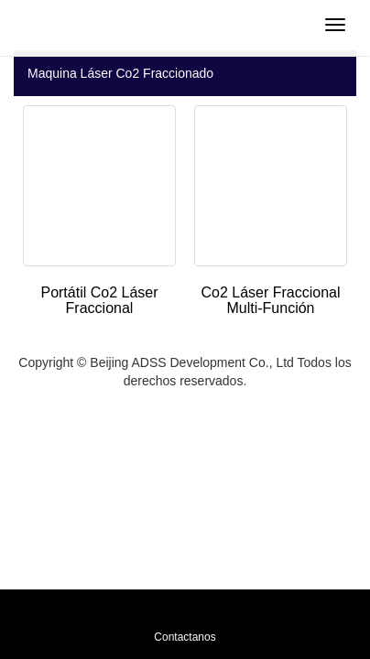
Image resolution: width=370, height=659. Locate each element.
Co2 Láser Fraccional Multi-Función (270, 301)
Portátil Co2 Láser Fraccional (99, 301)
